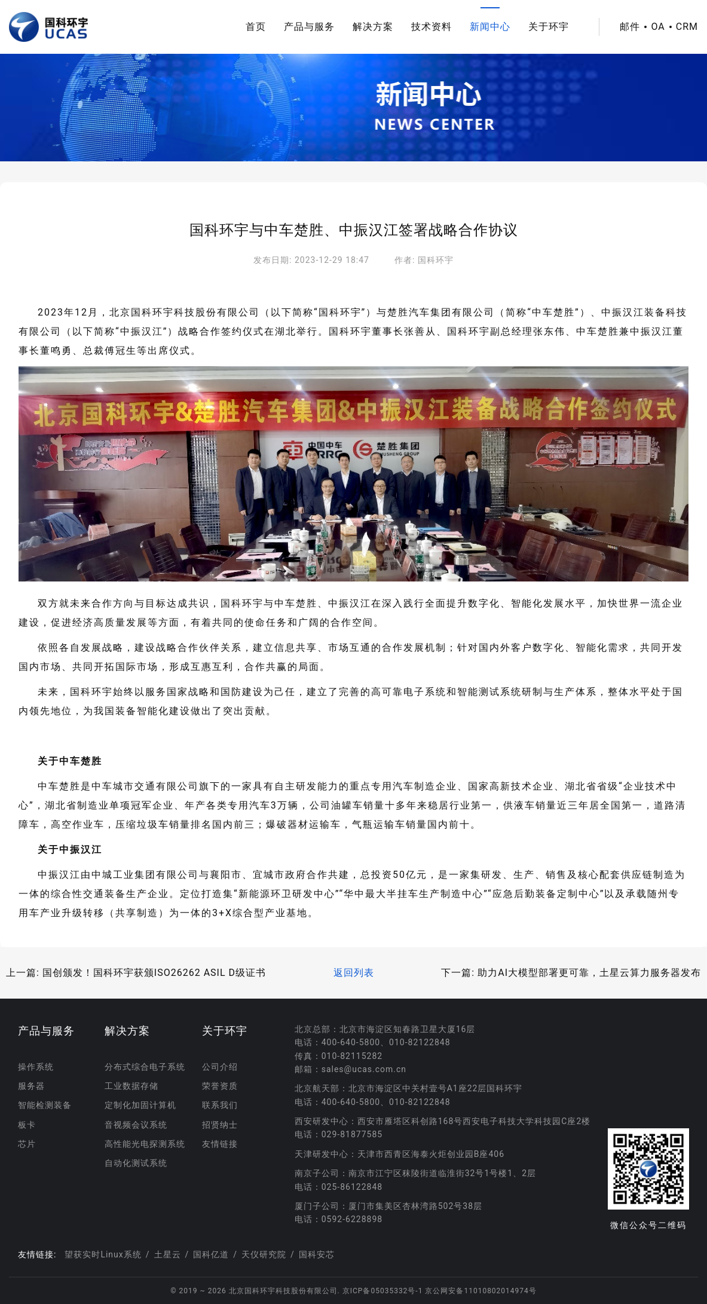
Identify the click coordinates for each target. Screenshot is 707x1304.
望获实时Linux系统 (103, 1254)
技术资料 (431, 26)
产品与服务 (309, 26)
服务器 (31, 1086)
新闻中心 (490, 26)
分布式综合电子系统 (145, 1067)
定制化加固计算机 (140, 1105)
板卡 (27, 1124)
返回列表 (353, 972)
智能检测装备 (45, 1105)
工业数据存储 (131, 1086)
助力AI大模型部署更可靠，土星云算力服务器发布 (589, 972)
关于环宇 (548, 26)
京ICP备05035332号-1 (384, 1291)
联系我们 (220, 1105)
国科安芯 (317, 1254)
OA (658, 27)
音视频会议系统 (136, 1124)
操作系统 (36, 1067)
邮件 (630, 27)
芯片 (27, 1144)
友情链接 (220, 1144)
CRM (687, 27)
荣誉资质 (220, 1086)
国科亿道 (211, 1254)
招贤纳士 (220, 1124)
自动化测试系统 (136, 1163)
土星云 (167, 1254)
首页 (256, 26)
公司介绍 (220, 1067)
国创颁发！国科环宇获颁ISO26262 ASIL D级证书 (154, 972)
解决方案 (373, 26)
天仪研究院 (263, 1254)
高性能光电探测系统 (145, 1144)
